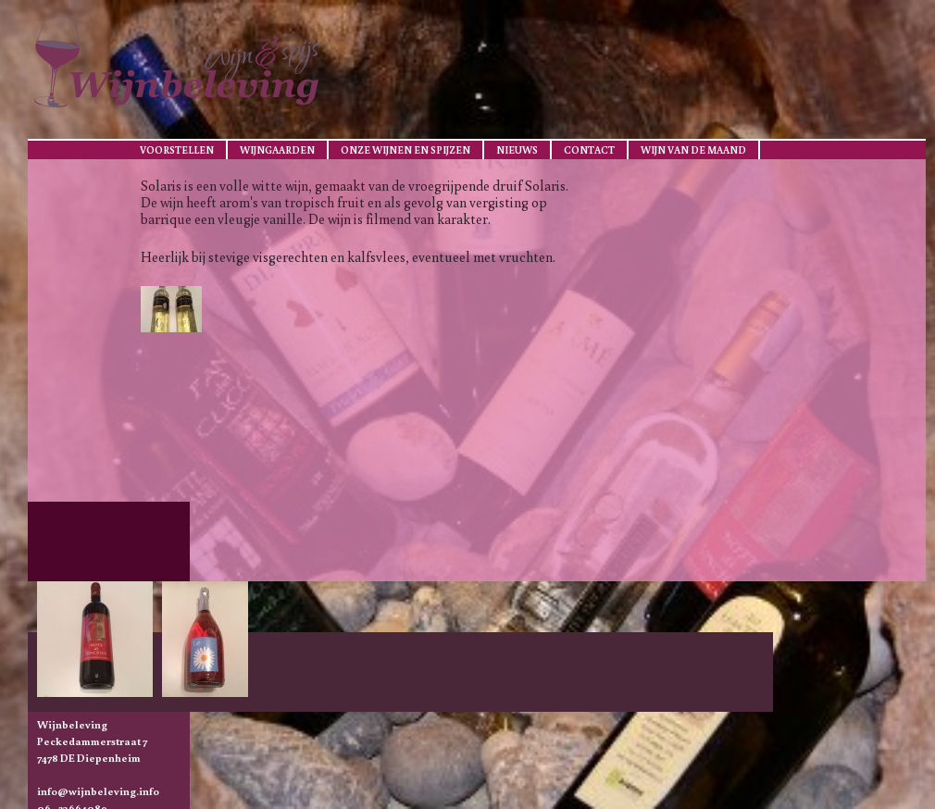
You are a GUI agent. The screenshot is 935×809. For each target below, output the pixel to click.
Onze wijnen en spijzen (405, 149)
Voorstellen (177, 149)
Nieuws (517, 149)
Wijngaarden (277, 149)
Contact (589, 149)
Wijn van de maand (693, 149)
